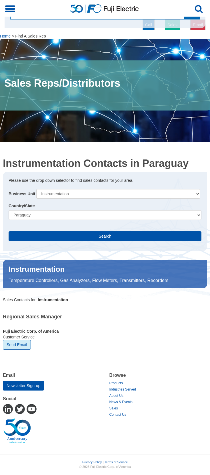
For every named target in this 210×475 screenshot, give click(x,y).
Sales (113, 408)
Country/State (22, 206)
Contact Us (117, 415)
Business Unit (22, 194)
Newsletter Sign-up (23, 385)
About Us (116, 396)
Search (105, 236)
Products (116, 383)
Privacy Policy (92, 462)
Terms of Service (116, 462)
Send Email (17, 344)
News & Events (121, 402)
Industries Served (122, 389)
